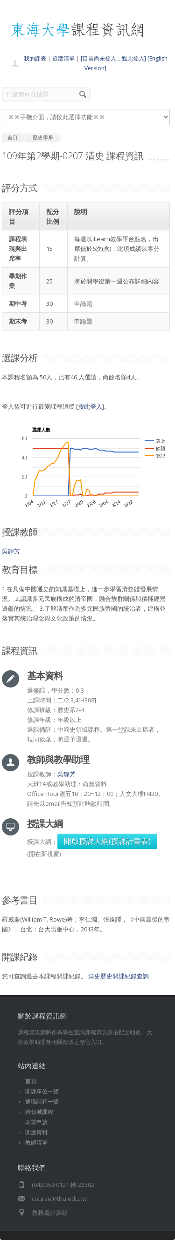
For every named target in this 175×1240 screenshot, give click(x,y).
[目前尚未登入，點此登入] (113, 58)
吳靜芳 (11, 551)
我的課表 (35, 58)
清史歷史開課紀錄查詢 (118, 976)
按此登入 (90, 406)
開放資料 (36, 1132)
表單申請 (36, 1122)
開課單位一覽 (42, 1091)
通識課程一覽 (42, 1101)
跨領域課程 (39, 1112)
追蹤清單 (63, 58)
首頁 (30, 1081)
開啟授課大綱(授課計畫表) (107, 841)
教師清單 (36, 1142)
